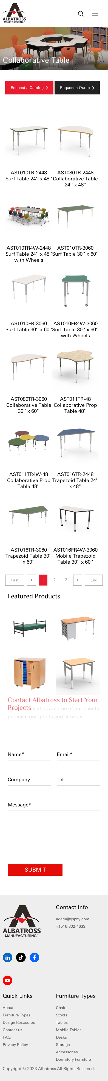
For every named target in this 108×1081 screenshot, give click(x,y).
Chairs (61, 1007)
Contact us (12, 1030)
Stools (61, 1015)
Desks (61, 1037)
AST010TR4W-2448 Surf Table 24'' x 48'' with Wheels (28, 254)
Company (19, 780)
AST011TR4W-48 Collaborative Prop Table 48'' (28, 480)
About (8, 1007)
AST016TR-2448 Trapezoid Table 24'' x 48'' (75, 480)
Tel (60, 780)
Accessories (67, 1052)
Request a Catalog (29, 87)
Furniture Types (16, 1015)
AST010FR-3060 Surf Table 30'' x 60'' (28, 327)
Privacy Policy (15, 1044)
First (15, 580)
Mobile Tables (68, 1030)
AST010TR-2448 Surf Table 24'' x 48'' (28, 176)
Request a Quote (77, 87)
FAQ (7, 1037)
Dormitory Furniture (73, 1059)
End (93, 580)
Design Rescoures (19, 1022)
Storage (63, 1044)
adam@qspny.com (72, 919)
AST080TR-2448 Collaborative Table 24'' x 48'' (75, 179)
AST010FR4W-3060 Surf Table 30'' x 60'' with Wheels (75, 330)
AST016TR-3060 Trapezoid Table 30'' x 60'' (28, 556)
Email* (65, 754)
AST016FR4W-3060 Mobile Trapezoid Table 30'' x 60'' (75, 556)
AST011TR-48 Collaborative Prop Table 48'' (75, 405)
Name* (16, 754)
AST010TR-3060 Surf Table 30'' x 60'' (75, 251)
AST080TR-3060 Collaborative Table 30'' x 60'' (28, 405)
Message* (19, 805)
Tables (62, 1022)
